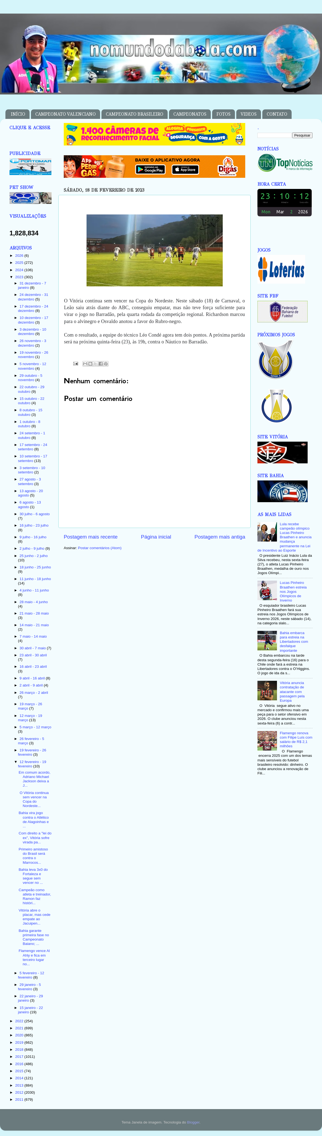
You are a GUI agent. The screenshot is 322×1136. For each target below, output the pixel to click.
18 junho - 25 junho (35, 567)
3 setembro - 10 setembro (31, 470)
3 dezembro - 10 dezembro (32, 331)
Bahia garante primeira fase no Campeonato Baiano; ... (34, 937)
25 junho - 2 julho (34, 556)
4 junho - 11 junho (34, 590)
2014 (19, 1078)
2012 (19, 1092)
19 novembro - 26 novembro (33, 354)
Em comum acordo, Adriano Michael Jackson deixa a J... (34, 779)
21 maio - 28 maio (34, 613)
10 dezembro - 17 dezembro (33, 320)
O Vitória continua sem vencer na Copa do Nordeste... (34, 799)
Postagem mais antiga (220, 537)
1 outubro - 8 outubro (29, 424)
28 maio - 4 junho (34, 602)
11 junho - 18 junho (35, 579)
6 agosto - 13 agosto (29, 504)
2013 (19, 1085)
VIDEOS (249, 114)
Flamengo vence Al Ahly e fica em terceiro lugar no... (34, 957)
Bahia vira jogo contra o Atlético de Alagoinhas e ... (34, 819)
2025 (19, 263)
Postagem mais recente (90, 537)
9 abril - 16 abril (33, 678)
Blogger (193, 1122)
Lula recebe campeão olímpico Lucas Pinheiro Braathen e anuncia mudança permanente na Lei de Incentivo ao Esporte (284, 537)
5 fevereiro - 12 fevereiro (31, 975)
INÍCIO (18, 114)
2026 (19, 256)
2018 (19, 1050)
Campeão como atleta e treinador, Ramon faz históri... (35, 896)
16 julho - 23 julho (34, 525)
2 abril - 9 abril (32, 685)
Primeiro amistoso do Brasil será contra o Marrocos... (33, 856)
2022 (19, 1021)
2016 (19, 1064)
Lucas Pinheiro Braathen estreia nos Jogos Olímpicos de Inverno (293, 591)
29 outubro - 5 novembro (30, 378)
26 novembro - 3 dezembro (32, 343)
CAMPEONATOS (189, 114)
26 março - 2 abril (34, 693)
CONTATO (277, 114)
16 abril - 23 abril (33, 666)
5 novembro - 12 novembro (32, 366)
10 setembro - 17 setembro (32, 458)
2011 (19, 1099)
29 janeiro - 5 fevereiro (29, 987)
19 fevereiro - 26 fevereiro (32, 752)
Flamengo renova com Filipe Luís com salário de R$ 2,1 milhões (296, 739)
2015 (19, 1071)
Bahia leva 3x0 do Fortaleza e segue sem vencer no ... (33, 876)
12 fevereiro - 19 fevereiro (32, 764)
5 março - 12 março (35, 727)
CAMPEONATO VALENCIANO (65, 114)
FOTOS (223, 114)
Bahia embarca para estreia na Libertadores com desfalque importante (294, 642)
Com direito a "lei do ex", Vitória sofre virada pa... (35, 837)
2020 (19, 1035)
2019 (19, 1042)
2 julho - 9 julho (32, 548)
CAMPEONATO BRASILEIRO (134, 114)
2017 (19, 1057)
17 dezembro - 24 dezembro (33, 308)
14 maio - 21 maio (34, 625)
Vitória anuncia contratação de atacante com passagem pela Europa (292, 692)
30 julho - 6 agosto (35, 514)
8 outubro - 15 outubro (30, 412)
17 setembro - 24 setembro (32, 447)
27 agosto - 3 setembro (29, 481)
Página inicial (156, 537)
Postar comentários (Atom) (100, 548)
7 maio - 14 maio (33, 636)
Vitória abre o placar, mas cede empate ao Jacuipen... (34, 917)
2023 (19, 277)
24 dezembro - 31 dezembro (33, 297)
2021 (19, 1028)
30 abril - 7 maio (33, 648)
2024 (19, 270)
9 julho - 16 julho (33, 537)
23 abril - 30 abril (33, 655)
